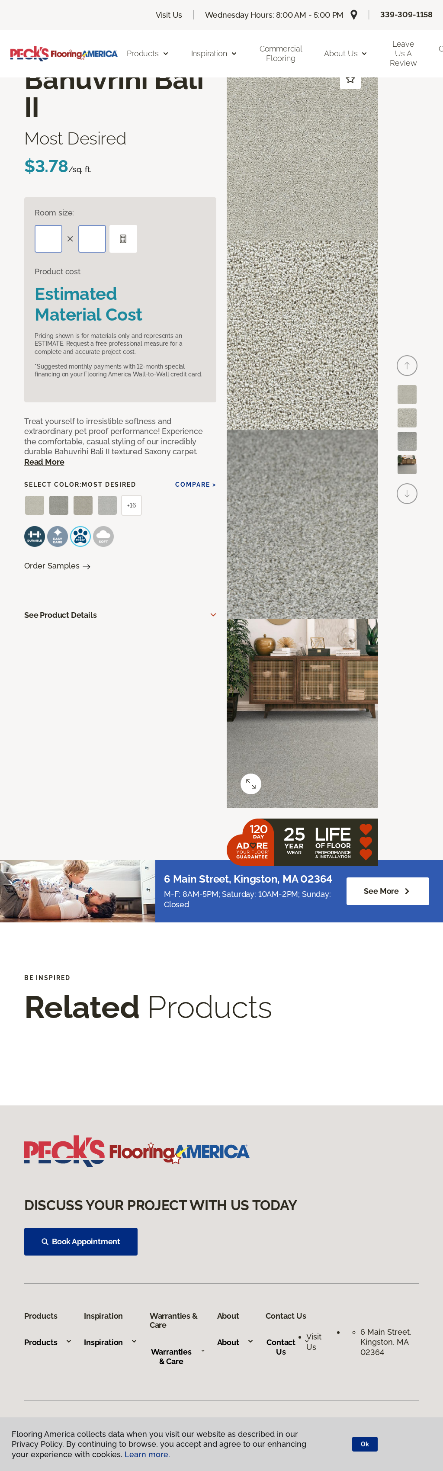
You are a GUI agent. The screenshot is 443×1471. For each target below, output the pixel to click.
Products (48, 1342)
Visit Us (169, 14)
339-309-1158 (406, 14)
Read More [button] (44, 461)
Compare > (195, 484)
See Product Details (60, 615)
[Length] (48, 239)
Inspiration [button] (214, 53)
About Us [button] (346, 53)
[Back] (407, 365)
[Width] (92, 239)
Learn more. (147, 1454)
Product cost (57, 271)
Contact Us (287, 1347)
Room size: (54, 212)
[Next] (407, 493)
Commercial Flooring (281, 53)
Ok (365, 1444)
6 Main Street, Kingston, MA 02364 (387, 1342)
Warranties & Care (178, 1356)
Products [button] (148, 53)
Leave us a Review (403, 53)
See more (388, 891)
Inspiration (111, 1342)
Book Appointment (81, 1241)
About (235, 1342)
